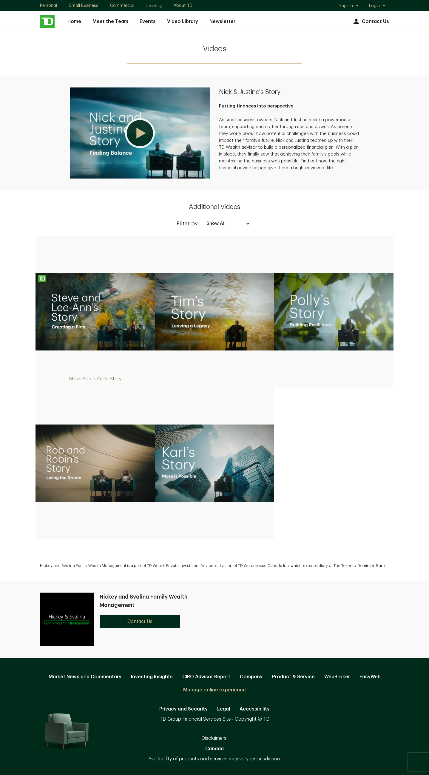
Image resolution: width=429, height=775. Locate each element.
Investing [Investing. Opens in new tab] (154, 5)
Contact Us (370, 21)
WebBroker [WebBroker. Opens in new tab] (337, 676)
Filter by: (188, 223)
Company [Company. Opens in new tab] (251, 676)
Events (148, 21)
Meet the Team (110, 21)
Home (74, 21)
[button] (140, 133)
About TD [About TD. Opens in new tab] (183, 5)
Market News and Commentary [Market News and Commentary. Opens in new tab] (85, 676)
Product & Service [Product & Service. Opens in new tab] (293, 676)
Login (377, 6)
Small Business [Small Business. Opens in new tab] (83, 5)
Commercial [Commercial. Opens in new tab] (122, 5)
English (349, 6)
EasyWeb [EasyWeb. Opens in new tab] (370, 676)
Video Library (182, 21)
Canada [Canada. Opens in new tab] (214, 748)
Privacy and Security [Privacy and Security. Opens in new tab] (183, 709)
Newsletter (222, 21)
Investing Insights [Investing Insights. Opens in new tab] (152, 676)
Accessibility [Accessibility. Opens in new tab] (255, 709)
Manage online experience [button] (214, 690)
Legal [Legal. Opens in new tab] (223, 709)
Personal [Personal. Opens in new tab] (48, 5)
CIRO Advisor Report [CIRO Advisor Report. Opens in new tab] (206, 676)
